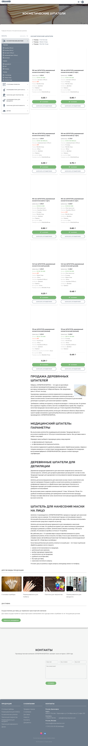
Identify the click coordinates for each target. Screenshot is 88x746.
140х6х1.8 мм (43, 42)
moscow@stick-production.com (55, 723)
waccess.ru (41, 741)
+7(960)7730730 (51, 718)
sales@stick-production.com (67, 718)
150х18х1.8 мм (43, 44)
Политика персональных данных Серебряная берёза (44, 738)
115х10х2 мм (43, 40)
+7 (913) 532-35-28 (51, 726)
